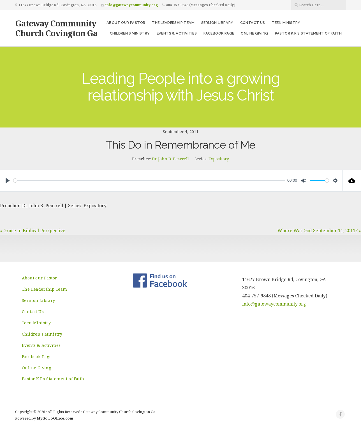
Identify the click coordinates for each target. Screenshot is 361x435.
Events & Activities (177, 33)
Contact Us (252, 23)
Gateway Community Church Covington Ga (56, 28)
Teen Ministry (286, 23)
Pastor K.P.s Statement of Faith (308, 33)
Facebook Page (218, 33)
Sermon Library (217, 23)
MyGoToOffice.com (55, 418)
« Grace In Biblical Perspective (32, 230)
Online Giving (254, 33)
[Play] (7, 180)
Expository (219, 158)
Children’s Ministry (130, 33)
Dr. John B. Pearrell (170, 158)
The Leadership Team (173, 23)
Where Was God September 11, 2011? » (319, 230)
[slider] (149, 180)
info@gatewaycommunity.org (131, 5)
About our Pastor (126, 23)
